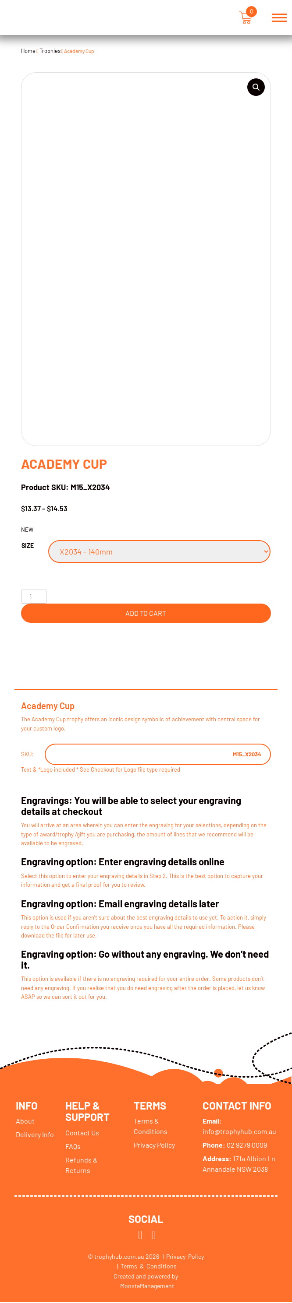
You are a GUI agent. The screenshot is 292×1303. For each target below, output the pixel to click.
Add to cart (145, 613)
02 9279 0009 (235, 1145)
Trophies (50, 50)
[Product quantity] (33, 597)
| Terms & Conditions (147, 1267)
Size (27, 546)
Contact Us (82, 1133)
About (25, 1121)
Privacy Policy (154, 1145)
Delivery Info (35, 1135)
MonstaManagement (147, 1286)
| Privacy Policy (183, 1257)
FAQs (73, 1147)
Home (28, 50)
